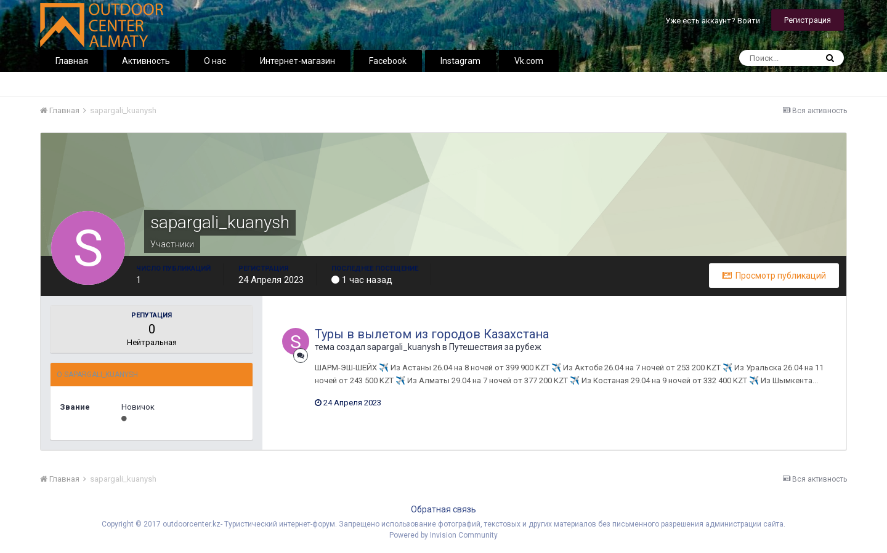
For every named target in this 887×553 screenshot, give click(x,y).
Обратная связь (443, 509)
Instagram (460, 61)
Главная (71, 61)
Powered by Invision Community (443, 535)
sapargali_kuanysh (403, 347)
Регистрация (807, 20)
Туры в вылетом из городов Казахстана (432, 334)
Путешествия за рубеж (495, 347)
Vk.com (528, 61)
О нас (215, 61)
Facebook (388, 61)
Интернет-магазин (297, 61)
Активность (146, 61)
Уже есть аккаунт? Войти (712, 20)
